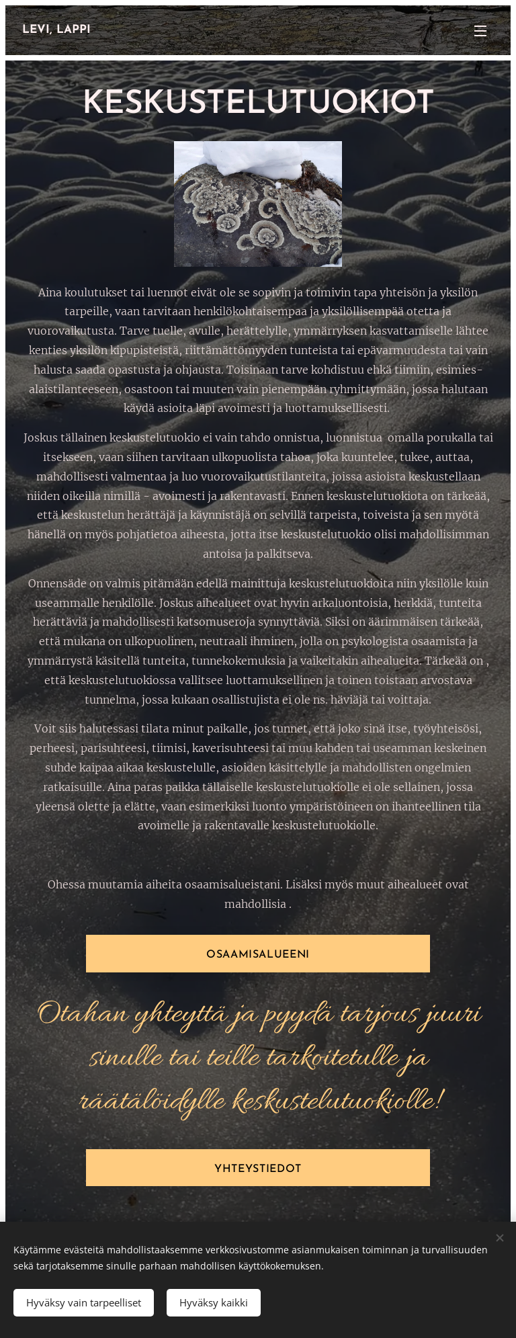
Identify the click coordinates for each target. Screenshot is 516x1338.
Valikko (480, 31)
